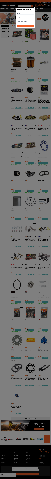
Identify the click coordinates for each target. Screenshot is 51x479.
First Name (19, 13)
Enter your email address (22, 21)
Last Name (19, 17)
